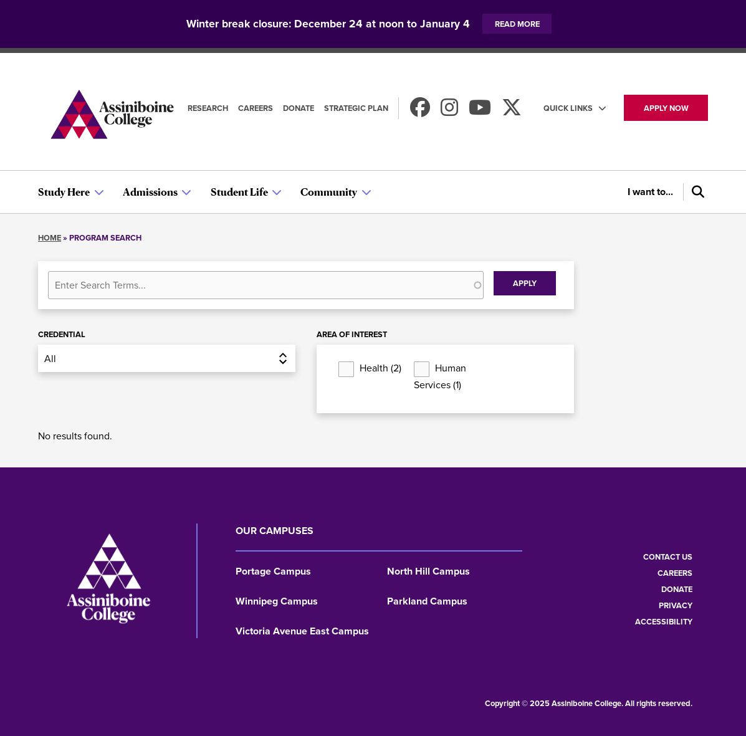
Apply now (666, 108)
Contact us (667, 557)
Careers (255, 108)
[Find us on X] (512, 111)
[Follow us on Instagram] (449, 111)
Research (208, 108)
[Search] (695, 192)
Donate (298, 108)
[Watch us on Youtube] (480, 111)
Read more (517, 24)
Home (49, 238)
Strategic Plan (356, 108)
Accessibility (663, 622)
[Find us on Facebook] (420, 111)
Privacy (675, 605)
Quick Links (568, 108)
